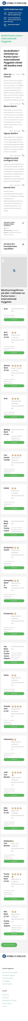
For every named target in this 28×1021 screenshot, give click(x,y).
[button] (14, 270)
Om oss (4, 1006)
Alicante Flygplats (7, 984)
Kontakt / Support (7, 1003)
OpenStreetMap (25, 286)
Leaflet (20, 286)
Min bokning (5, 995)
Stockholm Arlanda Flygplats (10, 972)
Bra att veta (5, 997)
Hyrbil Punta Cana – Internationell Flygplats (12, 38)
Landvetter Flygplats (7, 978)
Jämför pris (14, 319)
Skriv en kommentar (9, 945)
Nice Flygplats (6, 981)
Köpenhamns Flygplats (8, 975)
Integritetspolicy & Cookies (9, 1000)
